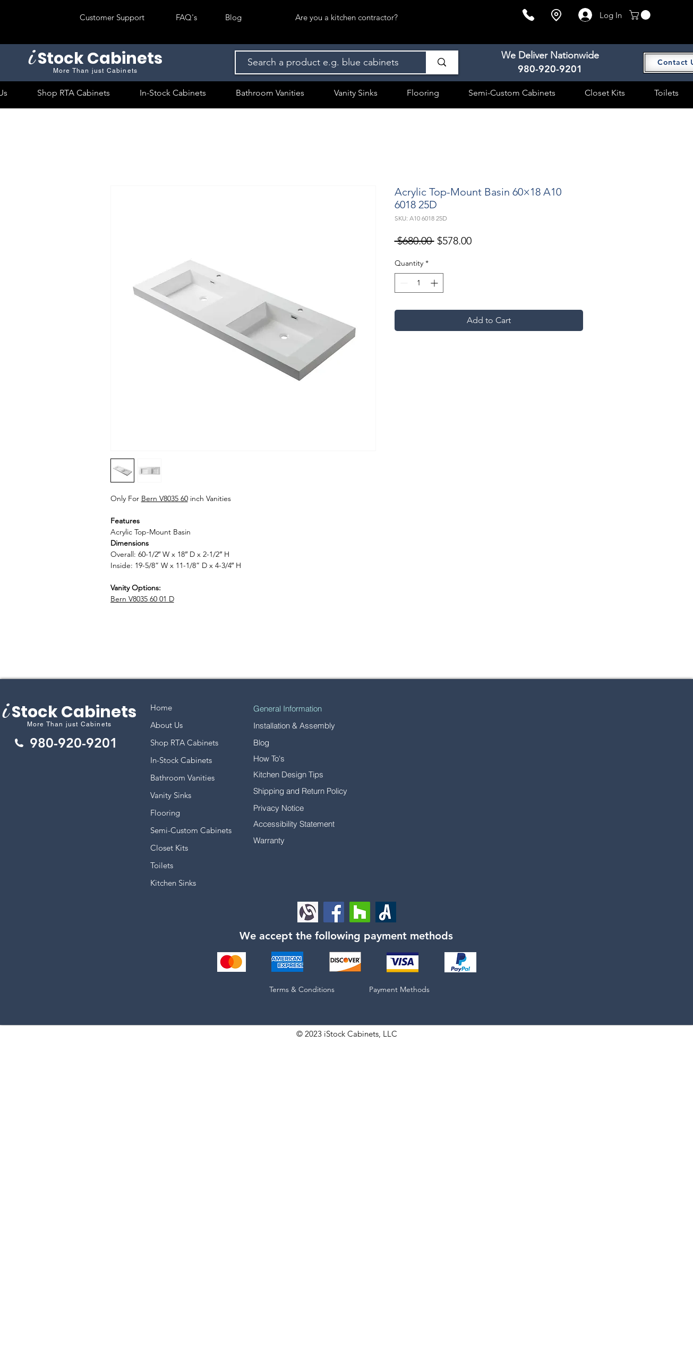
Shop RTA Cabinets (184, 742)
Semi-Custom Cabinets (191, 830)
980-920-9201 (550, 69)
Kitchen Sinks (173, 883)
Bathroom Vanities (182, 778)
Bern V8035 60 (164, 498)
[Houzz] (359, 912)
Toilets (161, 865)
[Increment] (435, 283)
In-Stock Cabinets (181, 760)
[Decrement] (402, 283)
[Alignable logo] (307, 912)
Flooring (165, 813)
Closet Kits (169, 848)
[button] (641, 15)
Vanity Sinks (170, 795)
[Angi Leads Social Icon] (385, 912)
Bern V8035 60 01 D (142, 599)
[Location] (556, 15)
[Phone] (528, 15)
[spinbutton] (419, 283)
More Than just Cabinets (69, 724)
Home (161, 707)
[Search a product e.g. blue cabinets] (325, 62)
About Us (166, 725)
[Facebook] (333, 912)
